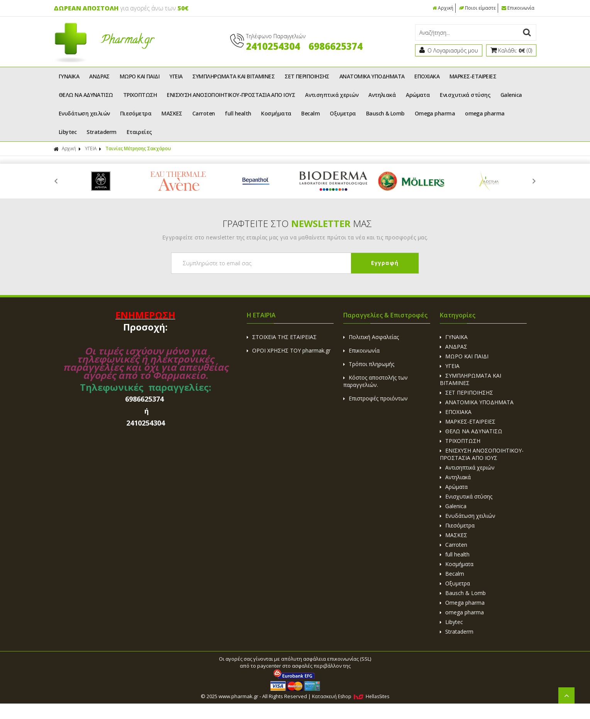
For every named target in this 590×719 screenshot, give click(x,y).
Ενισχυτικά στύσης (465, 94)
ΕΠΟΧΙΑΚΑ (426, 76)
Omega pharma (435, 113)
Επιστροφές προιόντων (375, 398)
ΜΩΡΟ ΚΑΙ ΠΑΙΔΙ (139, 76)
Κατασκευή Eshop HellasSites (350, 696)
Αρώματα (418, 94)
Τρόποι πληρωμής (368, 364)
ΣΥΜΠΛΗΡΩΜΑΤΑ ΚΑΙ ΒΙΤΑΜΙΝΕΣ (233, 76)
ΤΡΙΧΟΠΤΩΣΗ (140, 94)
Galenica (511, 94)
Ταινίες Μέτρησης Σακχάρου (138, 148)
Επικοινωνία (518, 8)
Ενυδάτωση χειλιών (84, 113)
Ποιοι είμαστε (477, 8)
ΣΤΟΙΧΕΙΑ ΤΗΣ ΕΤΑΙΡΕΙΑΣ (282, 337)
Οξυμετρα (343, 113)
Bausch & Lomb (385, 113)
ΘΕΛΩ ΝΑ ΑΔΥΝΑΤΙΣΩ (86, 94)
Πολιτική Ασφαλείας (371, 337)
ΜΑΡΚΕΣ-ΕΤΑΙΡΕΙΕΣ (472, 76)
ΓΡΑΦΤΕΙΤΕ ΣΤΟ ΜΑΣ (297, 223)
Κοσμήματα (276, 113)
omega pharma (484, 113)
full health (238, 113)
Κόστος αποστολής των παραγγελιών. (375, 381)
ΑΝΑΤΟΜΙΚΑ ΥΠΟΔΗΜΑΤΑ (372, 76)
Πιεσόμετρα (136, 113)
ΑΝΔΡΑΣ (99, 76)
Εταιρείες (139, 132)
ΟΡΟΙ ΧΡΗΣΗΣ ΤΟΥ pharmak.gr (289, 350)
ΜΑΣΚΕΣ (171, 113)
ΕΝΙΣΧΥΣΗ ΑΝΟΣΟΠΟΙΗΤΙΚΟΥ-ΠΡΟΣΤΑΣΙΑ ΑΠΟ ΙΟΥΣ (231, 94)
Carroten (203, 113)
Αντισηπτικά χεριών (331, 94)
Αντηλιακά (382, 94)
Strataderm (101, 132)
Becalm (310, 113)
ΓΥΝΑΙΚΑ (69, 76)
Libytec (67, 132)
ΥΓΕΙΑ (176, 76)
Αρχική (442, 8)
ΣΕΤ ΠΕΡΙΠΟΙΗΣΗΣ (307, 76)
